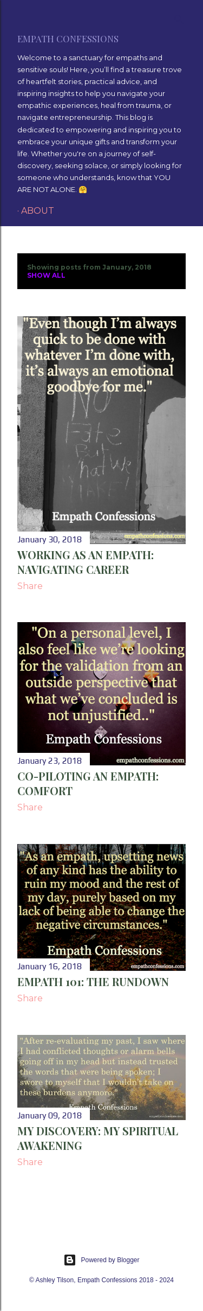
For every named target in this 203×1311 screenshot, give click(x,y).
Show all (46, 275)
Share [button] (30, 586)
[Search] (179, 17)
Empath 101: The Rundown (93, 981)
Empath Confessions (68, 38)
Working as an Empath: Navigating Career (85, 562)
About (37, 211)
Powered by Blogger (101, 1260)
